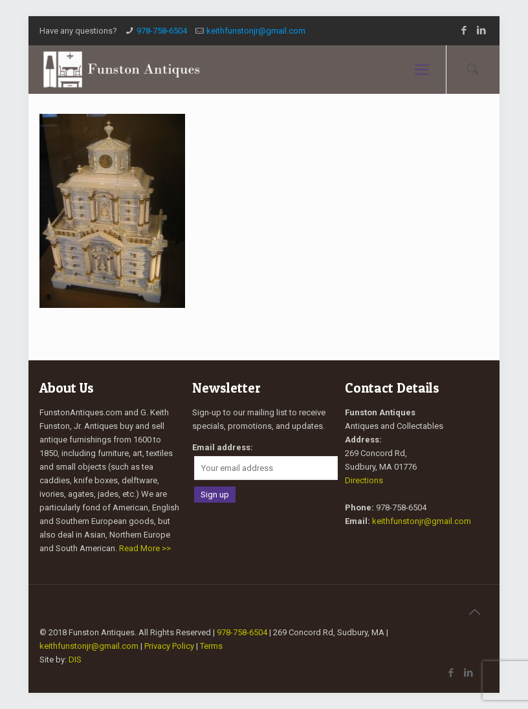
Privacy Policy (169, 646)
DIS (75, 659)
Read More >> (145, 548)
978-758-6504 (162, 31)
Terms (211, 646)
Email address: (222, 447)
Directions (364, 480)
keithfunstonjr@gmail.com (255, 31)
